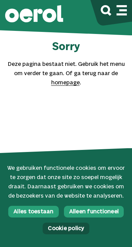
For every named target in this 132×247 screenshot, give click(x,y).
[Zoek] (106, 11)
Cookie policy (66, 228)
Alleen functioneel (94, 212)
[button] (34, 14)
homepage (65, 83)
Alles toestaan (33, 212)
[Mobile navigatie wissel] (122, 9)
